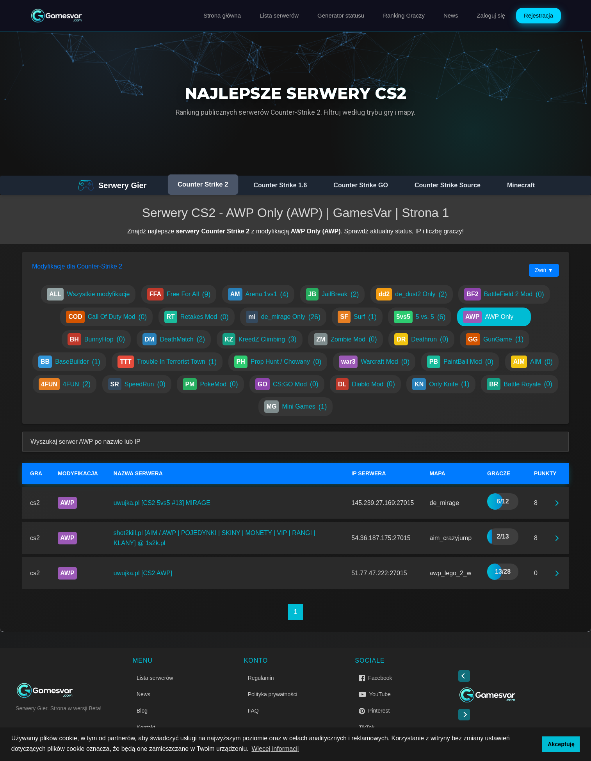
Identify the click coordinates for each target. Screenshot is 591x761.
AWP (67, 503)
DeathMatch (173, 339)
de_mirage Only (283, 317)
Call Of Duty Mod (106, 317)
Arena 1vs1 (258, 294)
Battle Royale (519, 384)
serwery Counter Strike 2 (213, 231)
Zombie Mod (345, 339)
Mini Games (295, 406)
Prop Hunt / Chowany (278, 362)
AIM (532, 362)
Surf (357, 317)
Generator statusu (340, 15)
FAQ (253, 711)
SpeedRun (137, 384)
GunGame (494, 339)
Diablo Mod (365, 384)
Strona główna (222, 15)
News (450, 15)
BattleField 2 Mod (504, 294)
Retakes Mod (196, 317)
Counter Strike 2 (203, 184)
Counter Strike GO (360, 185)
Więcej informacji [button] (275, 748)
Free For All (178, 294)
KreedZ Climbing (260, 339)
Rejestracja (538, 15)
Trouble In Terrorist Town (167, 362)
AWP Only (494, 317)
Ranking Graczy (404, 15)
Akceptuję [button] (561, 744)
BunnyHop (96, 339)
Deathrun (421, 339)
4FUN (65, 384)
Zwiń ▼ (544, 270)
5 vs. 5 (419, 317)
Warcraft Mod (374, 362)
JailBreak (332, 294)
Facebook (375, 678)
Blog (142, 711)
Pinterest (374, 711)
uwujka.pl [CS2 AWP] (143, 573)
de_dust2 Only (411, 294)
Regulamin (261, 678)
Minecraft (521, 185)
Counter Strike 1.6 (280, 185)
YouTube (375, 694)
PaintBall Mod (460, 362)
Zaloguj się (491, 15)
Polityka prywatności (272, 694)
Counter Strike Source (448, 185)
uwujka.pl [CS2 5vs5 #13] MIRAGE (162, 503)
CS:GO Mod (287, 384)
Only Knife (440, 384)
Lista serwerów (279, 15)
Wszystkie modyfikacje (88, 294)
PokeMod (210, 384)
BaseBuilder (69, 362)
